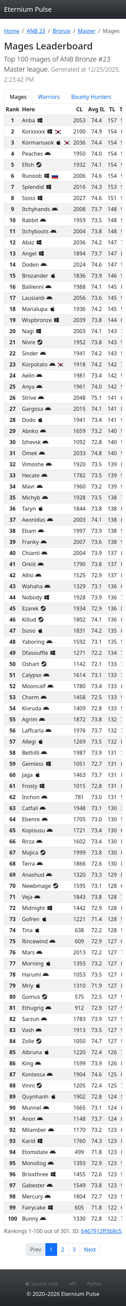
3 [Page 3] (74, 1249)
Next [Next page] (90, 1249)
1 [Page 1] (53, 1249)
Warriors (49, 97)
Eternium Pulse (28, 9)
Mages (18, 97)
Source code (41, 1283)
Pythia (94, 1283)
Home (11, 31)
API (72, 1283)
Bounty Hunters (91, 97)
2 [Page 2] (62, 1249)
